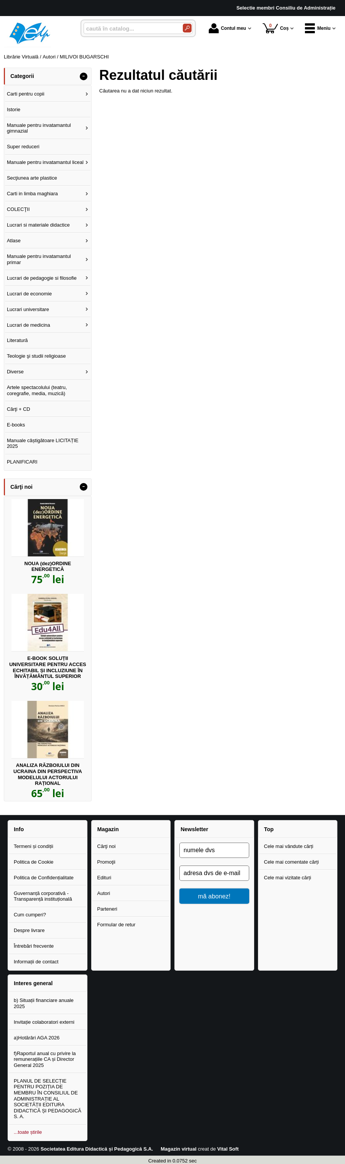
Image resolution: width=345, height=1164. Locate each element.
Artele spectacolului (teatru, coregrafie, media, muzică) (37, 390)
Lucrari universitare (28, 309)
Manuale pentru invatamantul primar (39, 259)
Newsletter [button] (194, 829)
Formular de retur (116, 924)
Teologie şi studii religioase (36, 356)
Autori (103, 893)
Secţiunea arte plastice (32, 178)
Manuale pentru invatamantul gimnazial (39, 128)
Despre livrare (29, 930)
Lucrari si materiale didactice (38, 225)
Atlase (14, 240)
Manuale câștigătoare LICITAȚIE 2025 (43, 443)
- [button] (83, 76)
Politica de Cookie (33, 862)
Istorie (13, 109)
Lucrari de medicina (28, 325)
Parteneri (107, 909)
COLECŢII (18, 209)
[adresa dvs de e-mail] (214, 873)
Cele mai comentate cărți (291, 862)
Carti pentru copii (25, 94)
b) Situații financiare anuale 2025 (44, 1003)
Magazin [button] (108, 829)
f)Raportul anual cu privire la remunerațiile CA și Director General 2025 (45, 1059)
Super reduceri (23, 146)
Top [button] (269, 829)
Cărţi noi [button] (21, 487)
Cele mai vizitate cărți (287, 877)
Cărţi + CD (18, 409)
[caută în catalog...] (130, 28)
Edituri (104, 877)
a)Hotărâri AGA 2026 (37, 1038)
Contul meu (227, 28)
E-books (16, 425)
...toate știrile (28, 1132)
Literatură (17, 340)
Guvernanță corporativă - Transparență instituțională (43, 896)
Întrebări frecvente (34, 946)
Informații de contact (36, 962)
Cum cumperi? (30, 915)
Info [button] (19, 829)
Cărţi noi (106, 846)
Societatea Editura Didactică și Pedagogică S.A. (96, 1149)
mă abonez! (214, 896)
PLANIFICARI (22, 462)
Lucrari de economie (29, 294)
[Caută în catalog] (187, 28)
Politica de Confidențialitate (44, 877)
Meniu (317, 28)
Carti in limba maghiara (32, 193)
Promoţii (106, 862)
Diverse (15, 371)
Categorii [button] (22, 76)
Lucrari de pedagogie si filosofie (42, 278)
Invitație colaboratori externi (44, 1022)
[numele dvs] (214, 850)
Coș (276, 28)
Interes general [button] (33, 983)
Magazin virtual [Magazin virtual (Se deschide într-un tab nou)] (179, 1149)
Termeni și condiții (33, 846)
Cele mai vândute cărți (288, 846)
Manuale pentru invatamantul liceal (45, 162)
